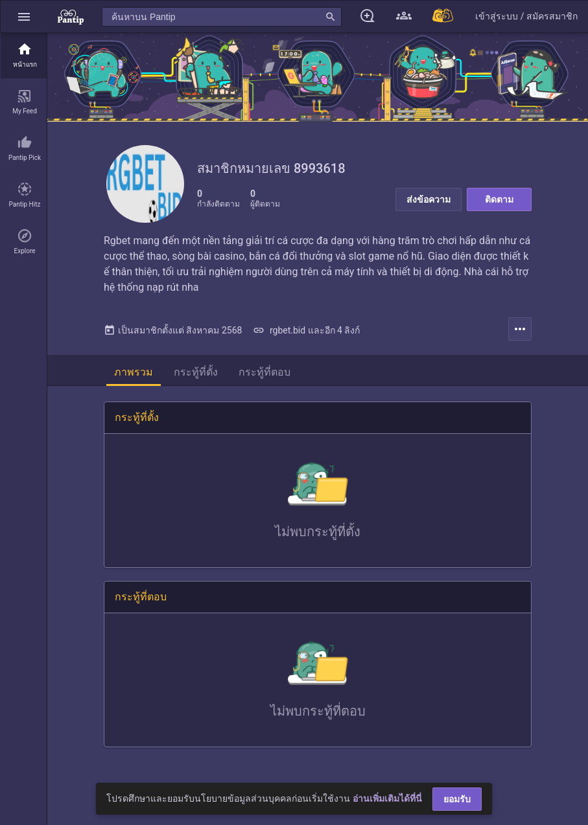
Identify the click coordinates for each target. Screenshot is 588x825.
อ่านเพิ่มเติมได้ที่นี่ (387, 798)
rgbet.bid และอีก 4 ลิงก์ (306, 330)
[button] (24, 16)
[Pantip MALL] (443, 16)
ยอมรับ (457, 799)
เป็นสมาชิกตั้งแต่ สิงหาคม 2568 (173, 330)
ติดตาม (499, 199)
